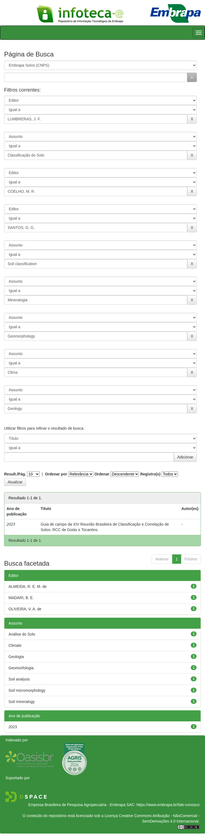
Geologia (16, 656)
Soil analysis (19, 679)
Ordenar (101, 474)
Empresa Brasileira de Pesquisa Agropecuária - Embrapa (76, 805)
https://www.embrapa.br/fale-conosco (168, 805)
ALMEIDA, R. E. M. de (27, 586)
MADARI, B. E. (21, 598)
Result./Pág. (15, 474)
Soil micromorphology (26, 690)
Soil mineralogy (21, 701)
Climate (14, 645)
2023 (12, 727)
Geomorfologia (21, 668)
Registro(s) (150, 474)
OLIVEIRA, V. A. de (24, 609)
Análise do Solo (21, 634)
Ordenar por (56, 474)
